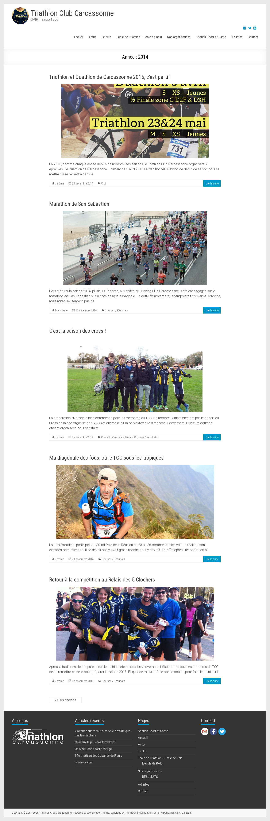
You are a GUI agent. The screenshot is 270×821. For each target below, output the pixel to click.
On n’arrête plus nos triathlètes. (95, 742)
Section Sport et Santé (211, 37)
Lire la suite (212, 183)
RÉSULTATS (150, 776)
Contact (253, 37)
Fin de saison (83, 762)
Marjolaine (61, 310)
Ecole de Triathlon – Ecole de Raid (139, 37)
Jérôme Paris (161, 812)
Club (104, 183)
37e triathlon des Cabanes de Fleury (98, 755)
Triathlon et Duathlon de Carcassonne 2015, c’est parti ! (110, 77)
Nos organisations (178, 37)
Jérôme (59, 183)
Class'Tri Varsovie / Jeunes (117, 437)
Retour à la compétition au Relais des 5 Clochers (102, 579)
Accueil (78, 37)
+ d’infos (237, 37)
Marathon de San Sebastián (79, 204)
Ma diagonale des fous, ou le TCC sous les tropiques (106, 458)
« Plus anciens (65, 700)
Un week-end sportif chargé (93, 749)
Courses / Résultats (116, 310)
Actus (92, 37)
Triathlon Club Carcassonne (72, 13)
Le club (106, 37)
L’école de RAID (152, 763)
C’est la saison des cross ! (77, 331)
